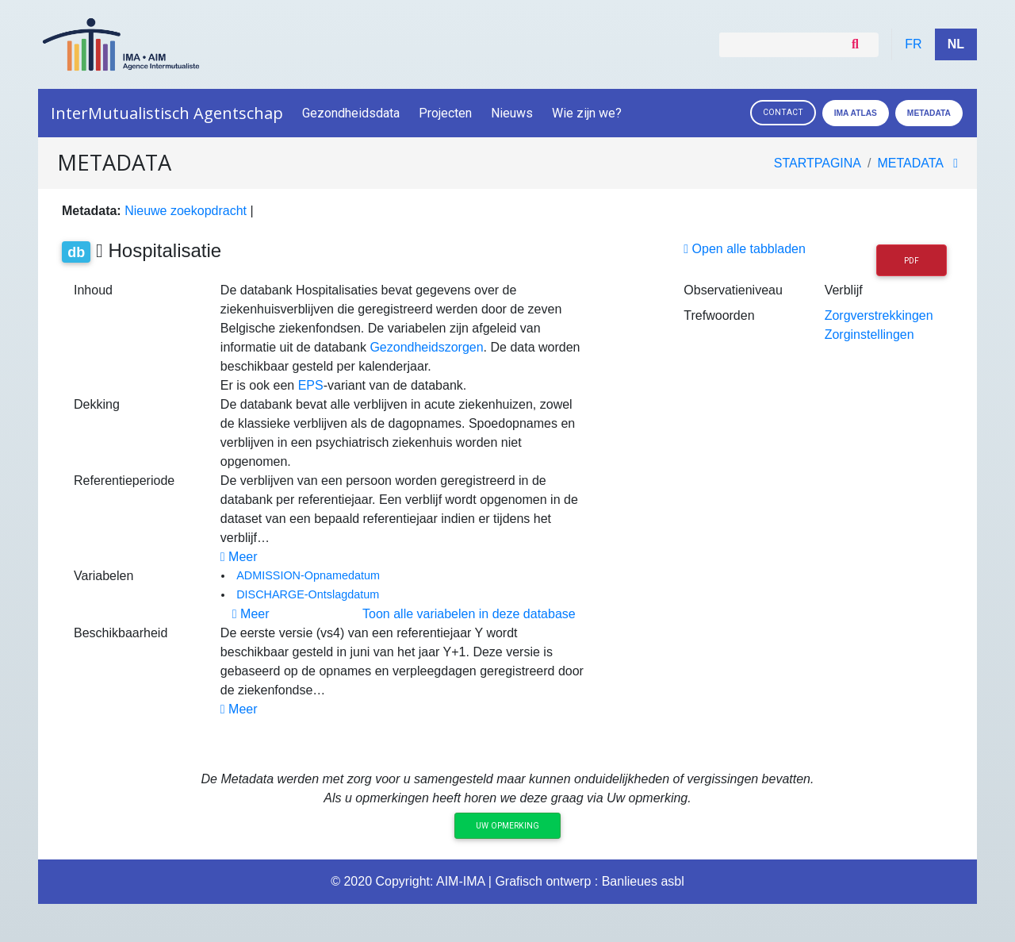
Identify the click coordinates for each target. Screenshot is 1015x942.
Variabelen (103, 576)
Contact (783, 112)
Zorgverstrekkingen (879, 315)
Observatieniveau (733, 290)
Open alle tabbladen (745, 249)
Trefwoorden (719, 315)
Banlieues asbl (643, 881)
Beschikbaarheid (120, 633)
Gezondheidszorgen (426, 347)
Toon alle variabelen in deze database (469, 614)
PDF (911, 260)
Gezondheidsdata (351, 113)
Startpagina (817, 163)
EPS (311, 385)
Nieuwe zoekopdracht (185, 210)
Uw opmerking (507, 826)
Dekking (97, 404)
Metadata (929, 113)
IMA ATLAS (855, 113)
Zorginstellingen (869, 334)
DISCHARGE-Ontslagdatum (307, 594)
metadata (911, 163)
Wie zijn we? (588, 113)
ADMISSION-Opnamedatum (308, 575)
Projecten (445, 113)
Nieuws (512, 113)
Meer (239, 556)
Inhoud (93, 290)
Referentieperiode (124, 480)
